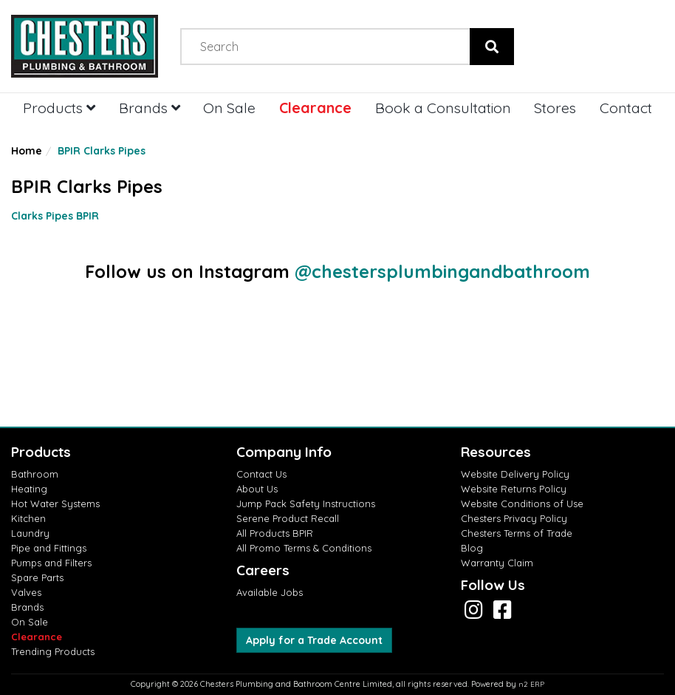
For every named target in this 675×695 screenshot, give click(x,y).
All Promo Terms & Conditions (303, 548)
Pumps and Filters (51, 563)
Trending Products (53, 651)
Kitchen (28, 518)
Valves (26, 592)
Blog (472, 548)
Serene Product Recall (287, 518)
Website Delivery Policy (515, 474)
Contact (626, 107)
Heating (29, 489)
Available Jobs (269, 592)
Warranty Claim (497, 563)
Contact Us (261, 474)
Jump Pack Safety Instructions (305, 503)
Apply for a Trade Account (314, 640)
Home (26, 150)
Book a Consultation (443, 107)
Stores (555, 107)
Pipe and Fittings (48, 548)
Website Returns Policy (513, 489)
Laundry (30, 533)
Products (59, 107)
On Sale (229, 107)
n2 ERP (531, 684)
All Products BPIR (274, 533)
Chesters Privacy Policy (514, 518)
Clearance (315, 107)
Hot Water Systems (55, 503)
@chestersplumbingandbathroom (442, 271)
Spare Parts (37, 577)
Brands (149, 107)
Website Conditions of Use (522, 503)
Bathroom (34, 474)
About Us (257, 489)
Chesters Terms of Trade (516, 533)
